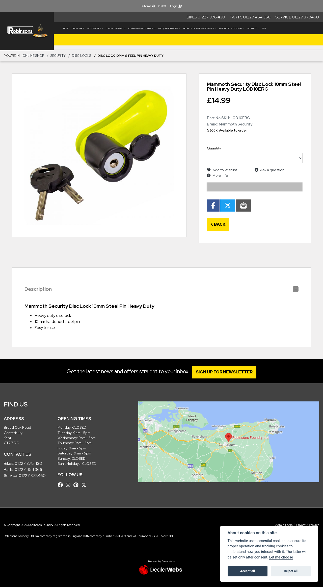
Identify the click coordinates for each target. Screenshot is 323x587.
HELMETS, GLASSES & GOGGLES (198, 28)
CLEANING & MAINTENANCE (141, 28)
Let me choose (281, 557)
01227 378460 (32, 475)
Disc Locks (81, 56)
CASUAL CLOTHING (115, 28)
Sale (264, 28)
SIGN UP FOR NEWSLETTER (225, 372)
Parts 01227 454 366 (250, 17)
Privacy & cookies (307, 525)
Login (176, 6)
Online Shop (78, 28)
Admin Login (284, 525)
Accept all (247, 571)
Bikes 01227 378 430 (206, 17)
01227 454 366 (28, 469)
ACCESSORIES (94, 28)
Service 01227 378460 (297, 17)
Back (218, 224)
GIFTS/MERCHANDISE (168, 28)
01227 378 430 (28, 463)
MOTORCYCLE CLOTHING (231, 28)
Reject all (291, 571)
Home (66, 28)
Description (38, 289)
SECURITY (252, 28)
